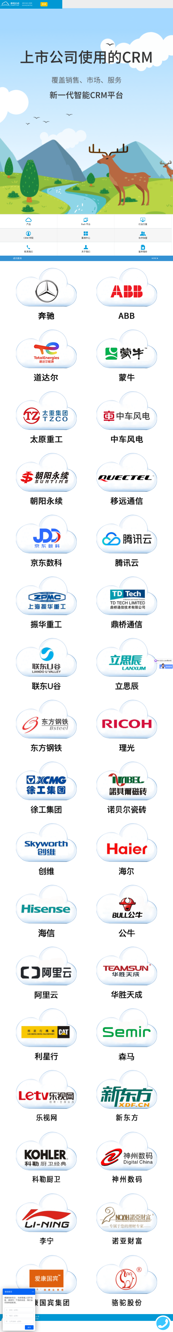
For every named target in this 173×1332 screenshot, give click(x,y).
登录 (44, 4)
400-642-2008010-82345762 (27, 4)
